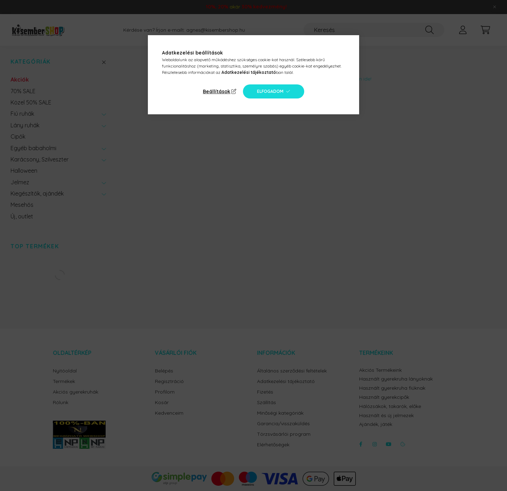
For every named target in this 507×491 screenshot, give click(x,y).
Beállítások (216, 91)
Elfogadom (270, 91)
